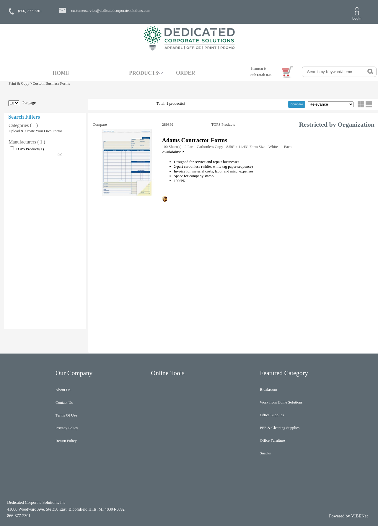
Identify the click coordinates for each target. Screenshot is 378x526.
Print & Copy (19, 83)
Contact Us (64, 402)
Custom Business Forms (51, 83)
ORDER (185, 73)
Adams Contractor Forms (194, 140)
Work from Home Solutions (281, 402)
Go (60, 154)
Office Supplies (272, 415)
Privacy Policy (67, 428)
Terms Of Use (66, 415)
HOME (61, 73)
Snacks (265, 453)
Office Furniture (272, 440)
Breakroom (268, 389)
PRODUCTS (143, 73)
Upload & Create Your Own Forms (35, 131)
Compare (100, 124)
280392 (168, 124)
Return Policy (66, 440)
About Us (63, 390)
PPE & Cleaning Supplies (279, 427)
